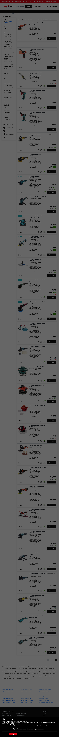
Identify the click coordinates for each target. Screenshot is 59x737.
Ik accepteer (13, 734)
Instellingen (4, 734)
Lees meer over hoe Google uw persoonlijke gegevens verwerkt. (30, 729)
